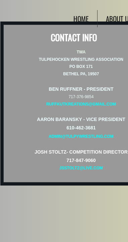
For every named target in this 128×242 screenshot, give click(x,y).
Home (81, 18)
